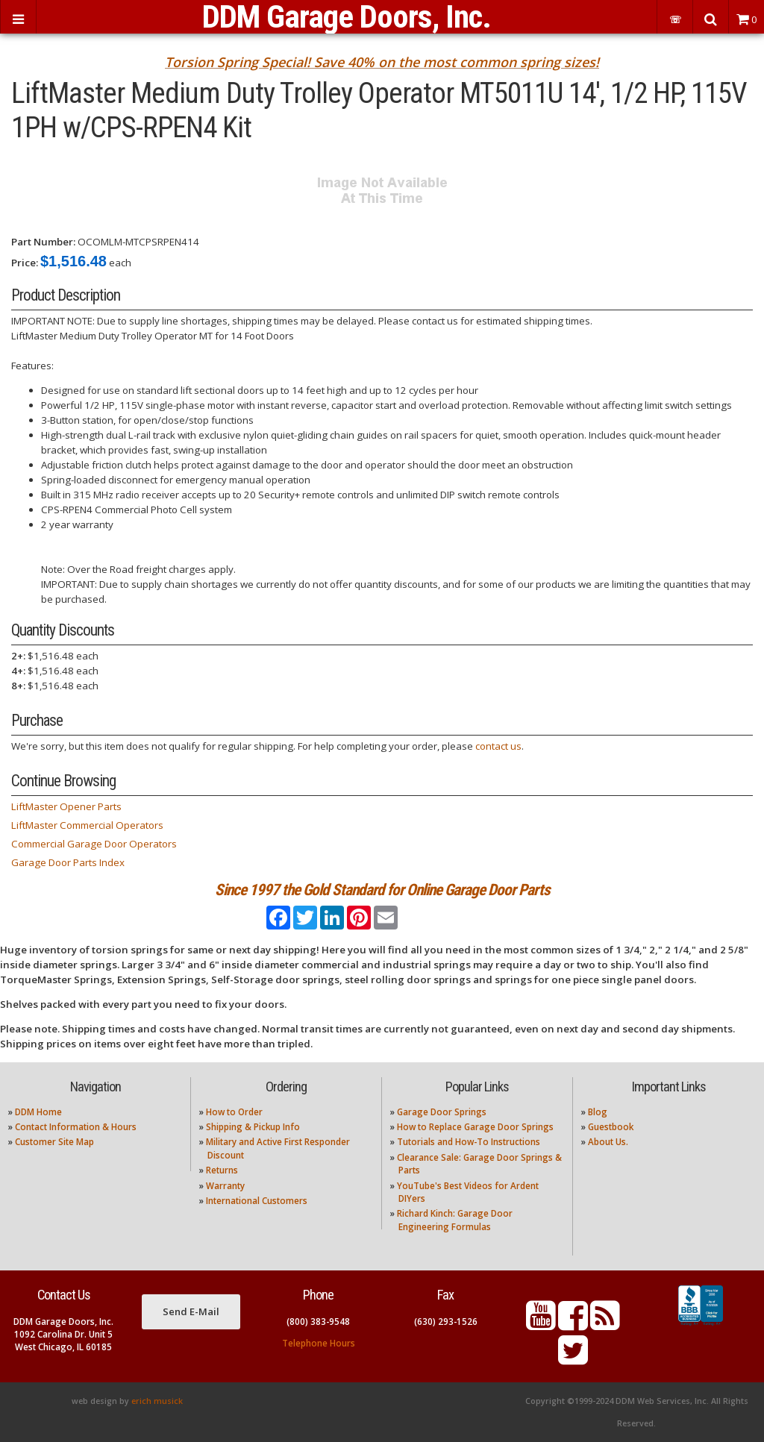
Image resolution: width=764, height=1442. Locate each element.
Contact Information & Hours (76, 1126)
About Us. (608, 1141)
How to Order (234, 1111)
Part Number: (43, 241)
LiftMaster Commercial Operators (87, 825)
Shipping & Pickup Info (253, 1126)
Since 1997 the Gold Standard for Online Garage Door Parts (382, 889)
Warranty (225, 1185)
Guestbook (610, 1126)
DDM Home (38, 1111)
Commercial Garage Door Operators (94, 843)
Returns (222, 1170)
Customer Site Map (54, 1141)
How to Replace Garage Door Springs (475, 1126)
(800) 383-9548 (318, 1321)
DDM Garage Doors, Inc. (346, 17)
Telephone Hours (318, 1343)
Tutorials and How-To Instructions (468, 1141)
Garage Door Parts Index (68, 862)
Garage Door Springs (441, 1111)
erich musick (157, 1401)
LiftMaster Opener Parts (66, 806)
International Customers (256, 1200)
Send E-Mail (191, 1311)
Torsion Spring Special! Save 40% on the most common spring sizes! (382, 62)
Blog (597, 1111)
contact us (498, 746)
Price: (24, 262)
